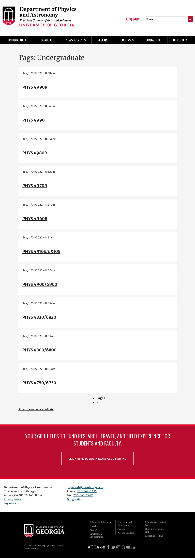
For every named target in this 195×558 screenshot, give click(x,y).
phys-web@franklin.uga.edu (85, 487)
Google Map (74, 499)
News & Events (76, 39)
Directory (180, 39)
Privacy (121, 529)
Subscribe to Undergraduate (36, 409)
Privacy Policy (12, 499)
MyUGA (93, 530)
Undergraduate (18, 39)
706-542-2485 (87, 491)
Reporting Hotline (154, 536)
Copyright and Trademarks (125, 523)
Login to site (11, 503)
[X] (113, 547)
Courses (128, 39)
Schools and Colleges (100, 522)
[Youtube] (128, 547)
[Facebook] (108, 547)
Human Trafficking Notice (154, 530)
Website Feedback (126, 533)
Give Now (133, 19)
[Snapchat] (123, 547)
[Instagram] (118, 547)
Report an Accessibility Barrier (156, 523)
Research (104, 39)
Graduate (47, 39)
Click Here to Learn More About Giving (97, 458)
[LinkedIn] (133, 547)
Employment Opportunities (96, 535)
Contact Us (153, 39)
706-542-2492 (83, 495)
